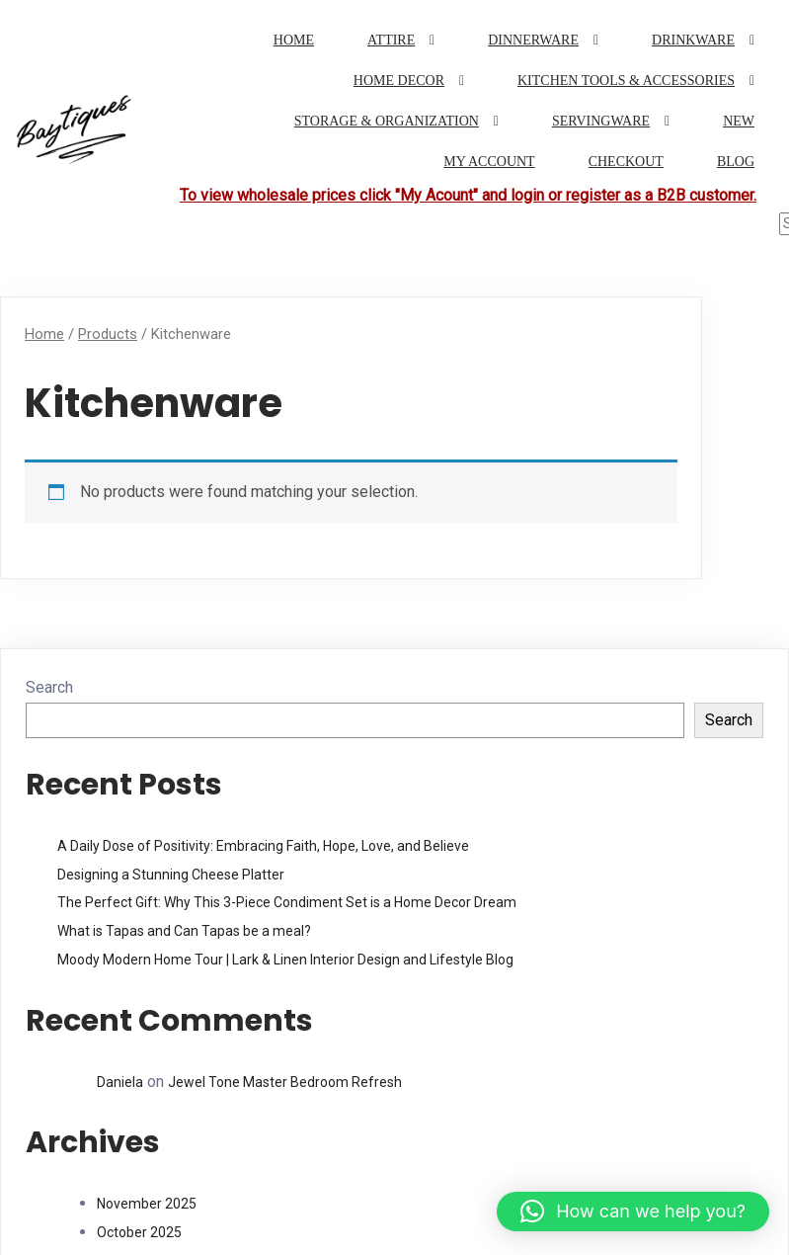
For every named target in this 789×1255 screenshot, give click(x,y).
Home (44, 334)
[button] (633, 1211)
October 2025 (139, 1232)
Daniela (120, 1081)
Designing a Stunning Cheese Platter (170, 873)
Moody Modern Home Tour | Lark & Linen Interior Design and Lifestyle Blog (285, 959)
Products (107, 334)
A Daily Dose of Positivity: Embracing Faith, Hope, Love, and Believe (263, 846)
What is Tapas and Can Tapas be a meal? (184, 931)
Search (49, 687)
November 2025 (147, 1204)
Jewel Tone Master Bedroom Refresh (285, 1081)
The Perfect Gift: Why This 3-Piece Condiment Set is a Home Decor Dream (286, 902)
